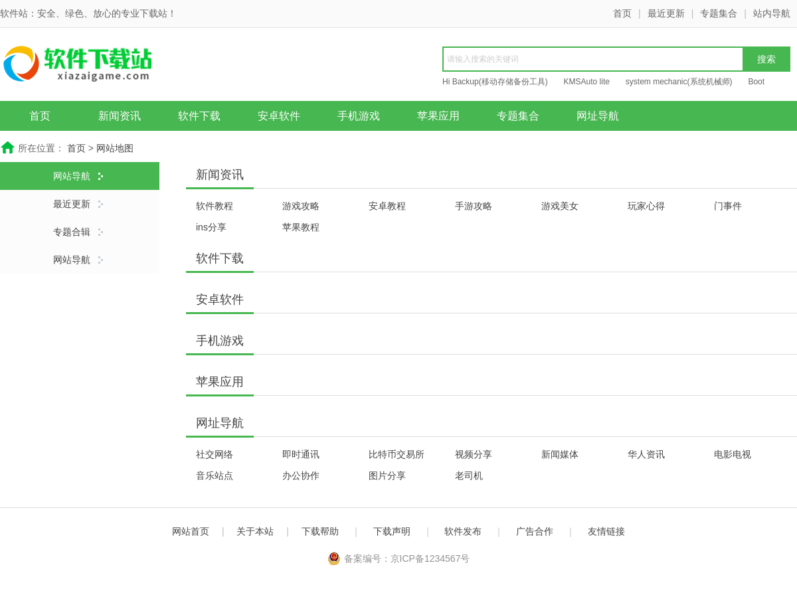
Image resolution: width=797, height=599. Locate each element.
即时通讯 (300, 454)
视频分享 (473, 454)
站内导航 (771, 13)
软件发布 (463, 531)
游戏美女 (559, 206)
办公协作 (300, 475)
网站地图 (114, 148)
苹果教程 (300, 227)
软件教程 (214, 206)
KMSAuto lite (587, 81)
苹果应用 (438, 116)
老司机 (469, 475)
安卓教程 (387, 206)
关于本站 (255, 531)
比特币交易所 (396, 454)
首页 (622, 13)
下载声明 (391, 531)
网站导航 (71, 176)
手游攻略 (473, 206)
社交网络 (214, 454)
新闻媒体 (559, 454)
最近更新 (666, 13)
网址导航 (597, 116)
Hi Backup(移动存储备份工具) (495, 81)
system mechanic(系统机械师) (679, 81)
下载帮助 (320, 531)
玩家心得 (646, 206)
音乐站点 (214, 475)
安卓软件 (279, 116)
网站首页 (190, 531)
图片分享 (387, 475)
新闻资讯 (119, 116)
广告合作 (534, 531)
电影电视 (732, 454)
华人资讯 (646, 454)
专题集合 (718, 13)
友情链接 (606, 531)
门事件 (728, 206)
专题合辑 (71, 231)
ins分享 (211, 227)
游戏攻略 (300, 206)
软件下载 (199, 116)
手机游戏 (358, 116)
